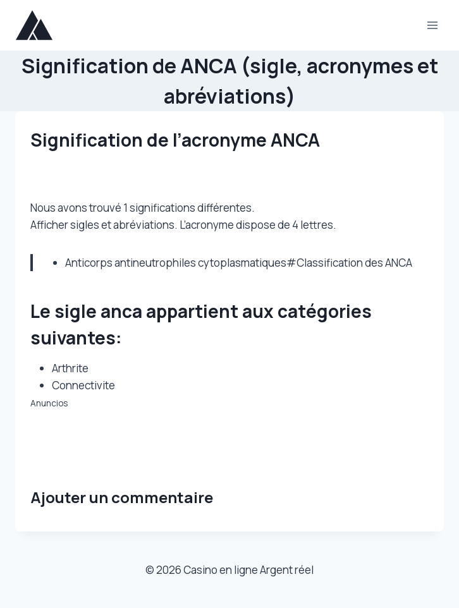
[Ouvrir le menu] (432, 25)
